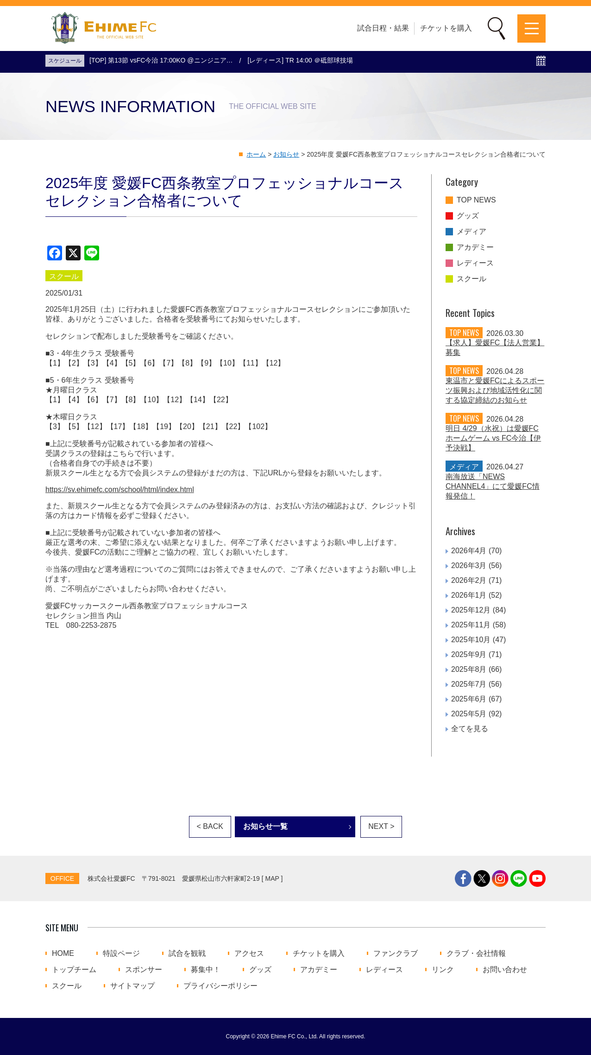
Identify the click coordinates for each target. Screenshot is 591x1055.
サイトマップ (132, 986)
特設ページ (121, 953)
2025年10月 (470, 640)
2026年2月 (469, 580)
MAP (272, 878)
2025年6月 (469, 699)
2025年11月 (470, 625)
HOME (63, 953)
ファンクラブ (395, 953)
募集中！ (205, 969)
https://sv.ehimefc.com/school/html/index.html (119, 489)
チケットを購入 (446, 28)
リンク (443, 969)
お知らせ (286, 154)
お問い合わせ (505, 969)
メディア (471, 231)
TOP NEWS (476, 200)
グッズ (468, 216)
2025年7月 (469, 684)
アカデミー (475, 247)
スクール (471, 279)
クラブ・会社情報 (476, 953)
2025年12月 (470, 610)
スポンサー (143, 969)
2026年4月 (469, 551)
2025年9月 (469, 654)
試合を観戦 (187, 953)
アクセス (249, 953)
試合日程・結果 (383, 28)
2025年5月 (469, 714)
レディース (475, 263)
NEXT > (381, 826)
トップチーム (74, 969)
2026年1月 (469, 595)
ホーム (256, 154)
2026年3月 (469, 565)
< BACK (210, 826)
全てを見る (469, 729)
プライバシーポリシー (220, 986)
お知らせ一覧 (265, 826)
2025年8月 (469, 669)
